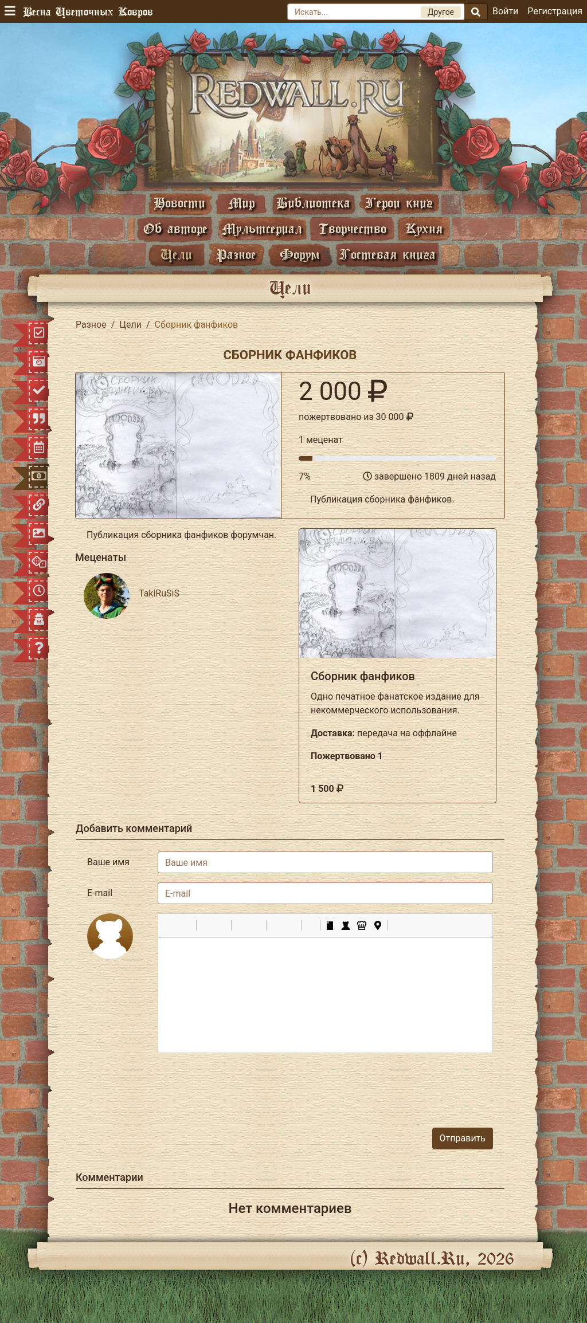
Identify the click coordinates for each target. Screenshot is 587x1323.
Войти (505, 11)
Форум (300, 254)
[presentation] (406, 1084)
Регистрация (554, 11)
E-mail (99, 893)
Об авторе (175, 228)
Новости (179, 202)
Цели (176, 254)
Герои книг (399, 202)
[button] (171, 925)
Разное (236, 254)
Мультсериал (262, 228)
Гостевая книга (387, 254)
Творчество (352, 228)
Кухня (424, 228)
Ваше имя (108, 862)
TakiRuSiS (159, 593)
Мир (241, 202)
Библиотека (313, 202)
